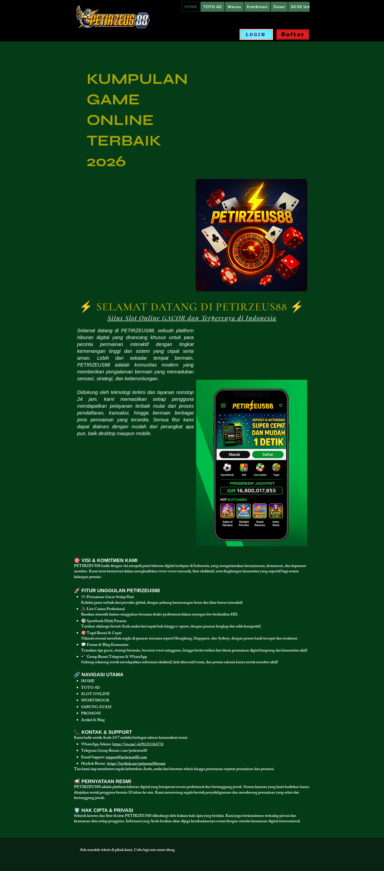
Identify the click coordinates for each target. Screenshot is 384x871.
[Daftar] (293, 34)
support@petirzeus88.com (126, 757)
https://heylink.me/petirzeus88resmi (136, 764)
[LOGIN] (256, 34)
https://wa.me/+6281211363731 (138, 744)
